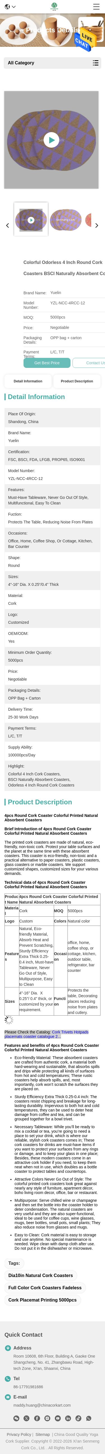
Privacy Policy (19, 1434)
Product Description (77, 381)
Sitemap (43, 1434)
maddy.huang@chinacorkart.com (42, 1405)
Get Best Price (84, 363)
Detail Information (28, 381)
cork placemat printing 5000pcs (42, 1300)
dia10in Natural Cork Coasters (40, 1275)
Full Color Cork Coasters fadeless (44, 1287)
